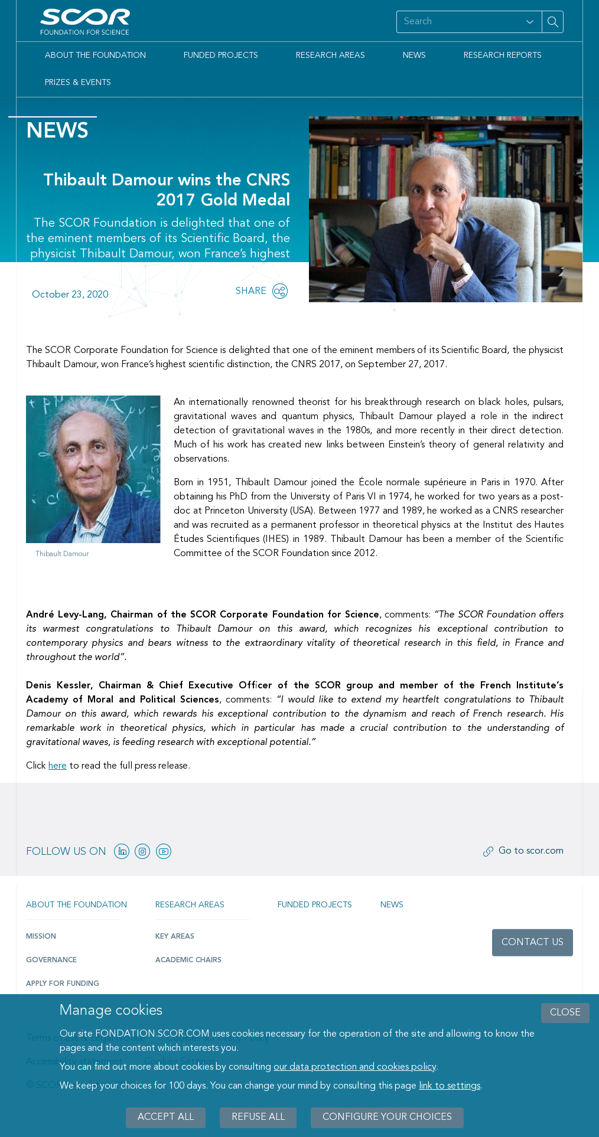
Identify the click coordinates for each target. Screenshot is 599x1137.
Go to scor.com (531, 851)
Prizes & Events (78, 83)
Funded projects (315, 905)
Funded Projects (221, 55)
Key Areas (174, 936)
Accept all (166, 1117)
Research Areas (330, 55)
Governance (51, 960)
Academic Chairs (188, 960)
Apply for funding (62, 984)
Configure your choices (387, 1117)
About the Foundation (95, 55)
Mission (41, 936)
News (414, 55)
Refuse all (258, 1117)
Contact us (533, 943)
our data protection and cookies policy (355, 1067)
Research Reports (503, 55)
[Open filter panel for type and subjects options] (530, 22)
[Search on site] (457, 22)
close (565, 1013)
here (57, 766)
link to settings (449, 1086)
